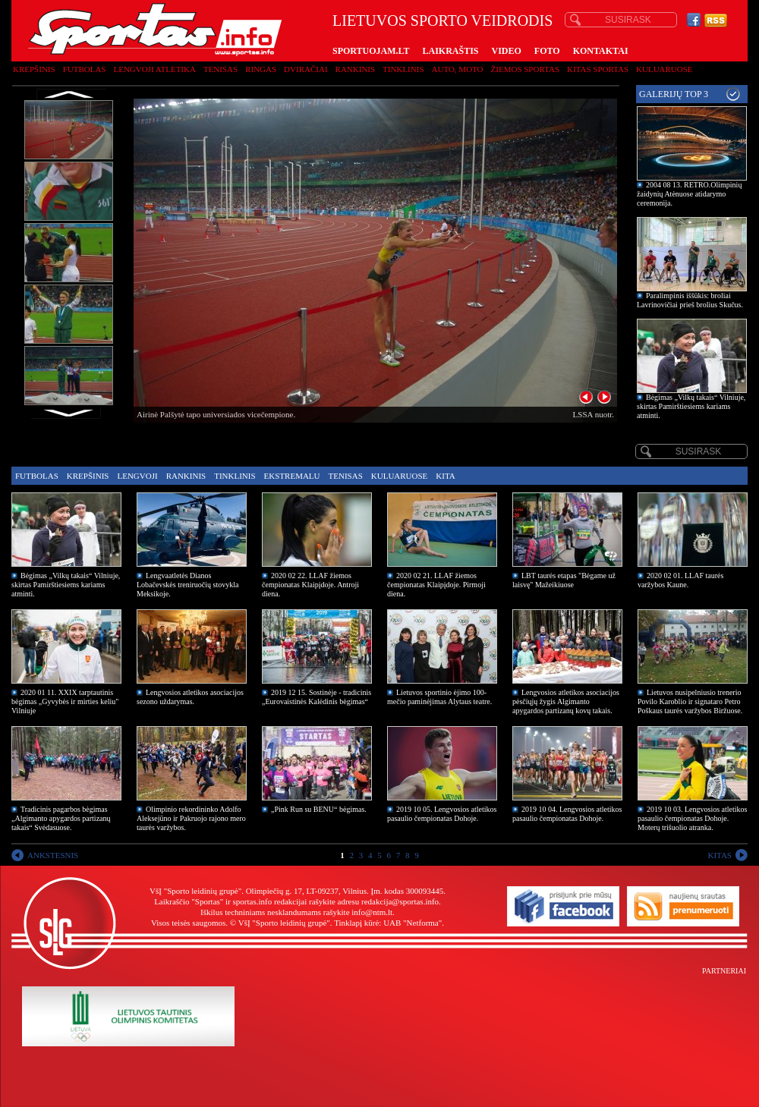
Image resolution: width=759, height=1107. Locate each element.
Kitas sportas (597, 69)
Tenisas (220, 69)
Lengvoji (137, 475)
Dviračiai (305, 69)
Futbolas (84, 69)
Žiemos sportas (525, 69)
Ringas (260, 69)
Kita (445, 475)
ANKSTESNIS (52, 855)
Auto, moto (457, 69)
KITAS (719, 855)
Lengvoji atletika (154, 69)
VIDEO (506, 51)
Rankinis (355, 69)
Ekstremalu (292, 475)
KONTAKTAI (600, 51)
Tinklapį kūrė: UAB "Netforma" (388, 922)
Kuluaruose (664, 69)
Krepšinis (34, 69)
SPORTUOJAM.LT (370, 51)
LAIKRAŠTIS (450, 51)
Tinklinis (403, 69)
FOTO (547, 51)
